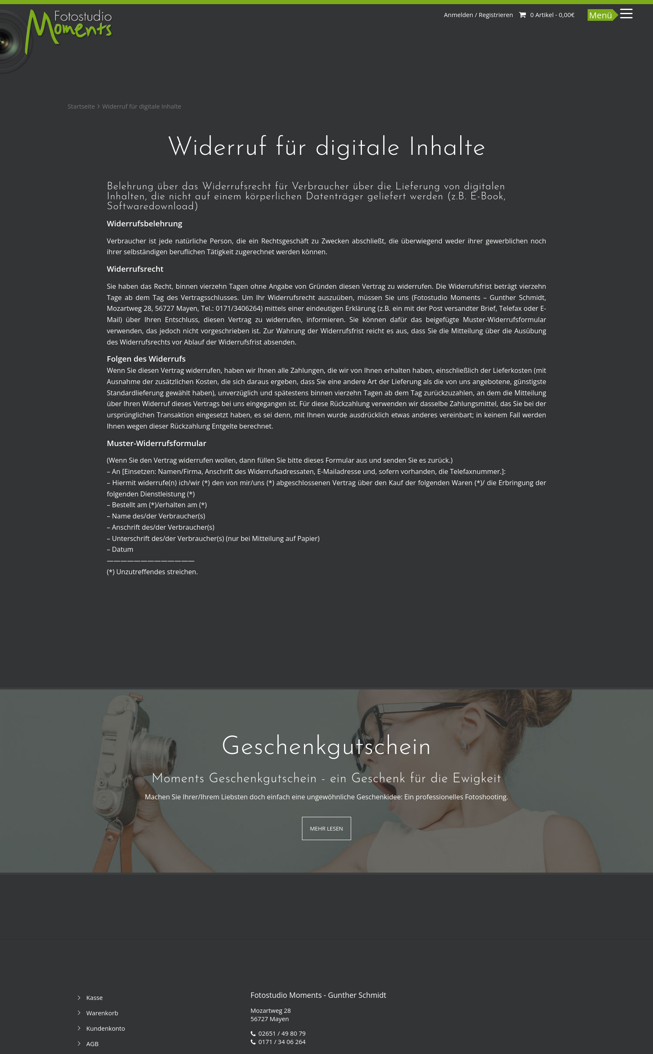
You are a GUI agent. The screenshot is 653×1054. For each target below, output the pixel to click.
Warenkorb (102, 1013)
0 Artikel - (552, 14)
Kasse (94, 997)
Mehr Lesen (326, 828)
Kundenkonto (105, 1028)
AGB (92, 1043)
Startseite (81, 106)
